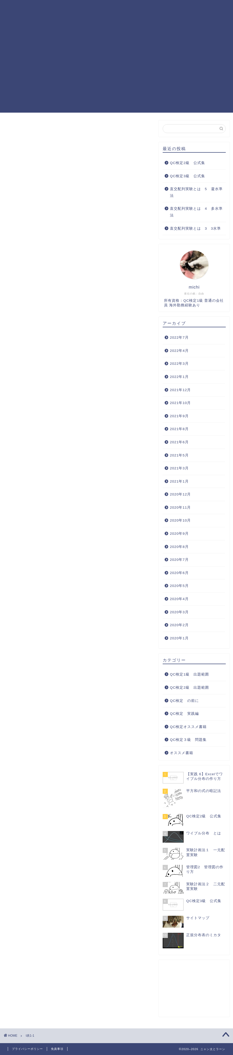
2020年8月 (179, 547)
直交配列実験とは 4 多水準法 (196, 212)
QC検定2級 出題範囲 (136, 8)
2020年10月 (180, 520)
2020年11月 (180, 507)
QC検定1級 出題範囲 (86, 8)
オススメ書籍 (181, 753)
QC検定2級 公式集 (187, 163)
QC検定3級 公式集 (187, 176)
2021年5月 (179, 455)
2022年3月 (179, 364)
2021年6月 (179, 442)
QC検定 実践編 (61, 18)
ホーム (51, 8)
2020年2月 (179, 625)
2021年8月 (179, 429)
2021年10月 (180, 403)
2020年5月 (179, 586)
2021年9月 (179, 416)
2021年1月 (179, 481)
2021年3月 (179, 468)
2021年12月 (180, 390)
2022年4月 (179, 351)
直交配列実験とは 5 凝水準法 (196, 192)
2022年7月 (179, 337)
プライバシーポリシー (27, 1048)
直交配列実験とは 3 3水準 (195, 228)
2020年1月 (179, 638)
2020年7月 (179, 560)
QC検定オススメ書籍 (104, 18)
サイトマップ (144, 18)
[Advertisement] (116, 76)
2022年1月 (179, 377)
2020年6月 (179, 573)
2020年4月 (179, 599)
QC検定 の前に (184, 701)
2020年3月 (179, 612)
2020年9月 (179, 534)
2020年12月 (180, 494)
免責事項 (57, 1048)
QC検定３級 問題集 (185, 8)
